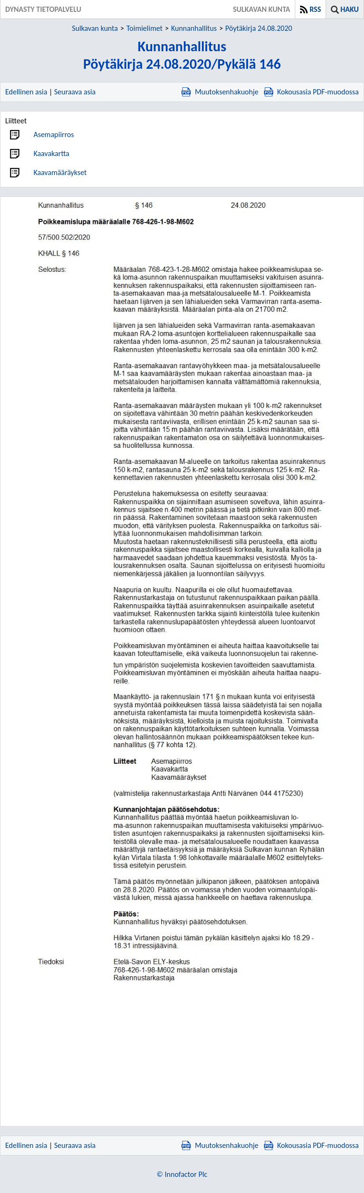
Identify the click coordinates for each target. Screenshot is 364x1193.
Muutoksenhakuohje (220, 91)
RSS (315, 9)
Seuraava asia (75, 91)
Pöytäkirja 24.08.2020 (258, 28)
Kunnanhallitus (194, 28)
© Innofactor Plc (182, 1174)
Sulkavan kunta (95, 28)
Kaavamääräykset (60, 172)
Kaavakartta (52, 153)
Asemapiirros (54, 134)
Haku (349, 9)
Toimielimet (145, 28)
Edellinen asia (26, 91)
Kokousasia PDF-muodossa (311, 91)
